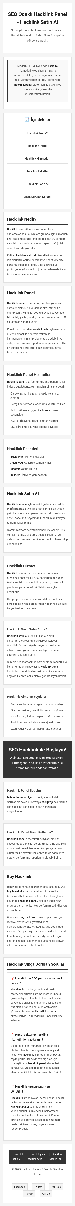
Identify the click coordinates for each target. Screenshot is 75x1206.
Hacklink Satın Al (37, 184)
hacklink (19, 1154)
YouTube (56, 1187)
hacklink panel (38, 1154)
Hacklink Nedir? (37, 133)
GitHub (46, 1193)
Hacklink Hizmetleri (37, 158)
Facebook (19, 1187)
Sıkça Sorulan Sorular (37, 196)
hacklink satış (35, 1159)
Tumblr (29, 1193)
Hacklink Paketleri (37, 171)
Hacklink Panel (37, 146)
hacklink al (55, 1159)
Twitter (38, 1187)
